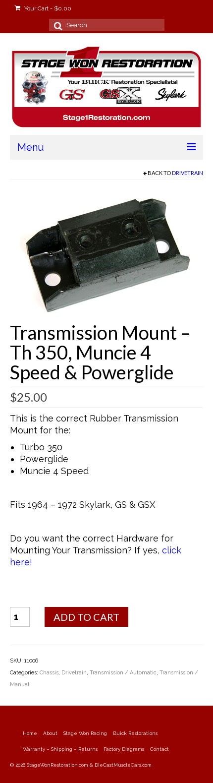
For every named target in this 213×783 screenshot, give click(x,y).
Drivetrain (187, 173)
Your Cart (43, 8)
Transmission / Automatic (123, 672)
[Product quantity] (20, 617)
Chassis (49, 672)
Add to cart (86, 617)
